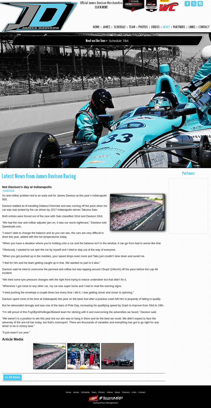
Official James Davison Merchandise (101, 6)
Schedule (120, 27)
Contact (204, 27)
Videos (155, 27)
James (106, 27)
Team (132, 27)
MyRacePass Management (105, 403)
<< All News (12, 377)
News (166, 27)
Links (192, 27)
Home (96, 27)
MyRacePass (105, 398)
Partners (179, 27)
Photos (143, 27)
